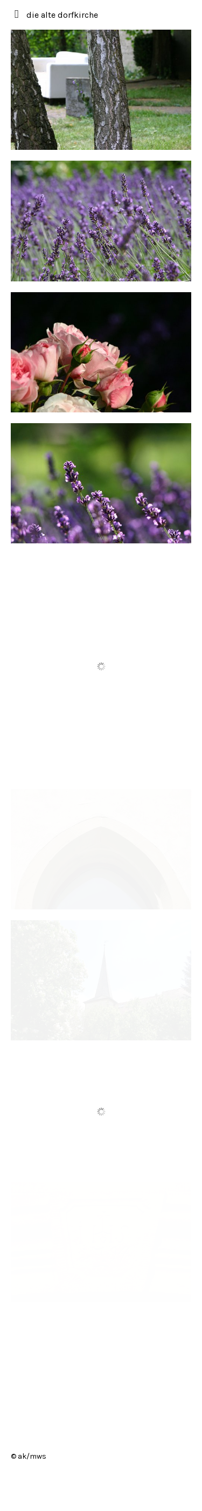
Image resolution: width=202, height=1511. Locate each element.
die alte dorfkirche (62, 15)
